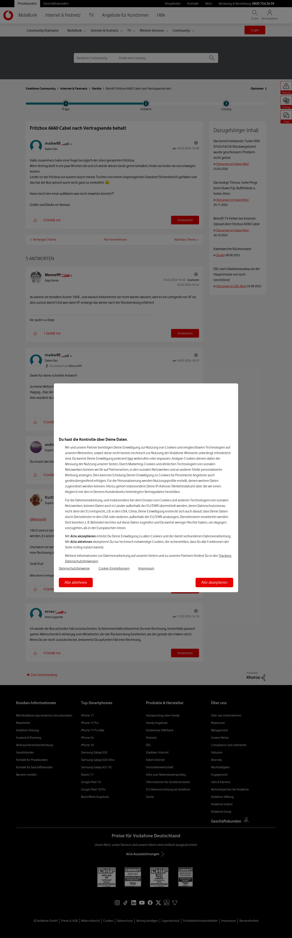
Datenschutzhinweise (74, 568)
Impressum (146, 568)
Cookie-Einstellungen (114, 568)
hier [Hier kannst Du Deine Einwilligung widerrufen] (130, 458)
